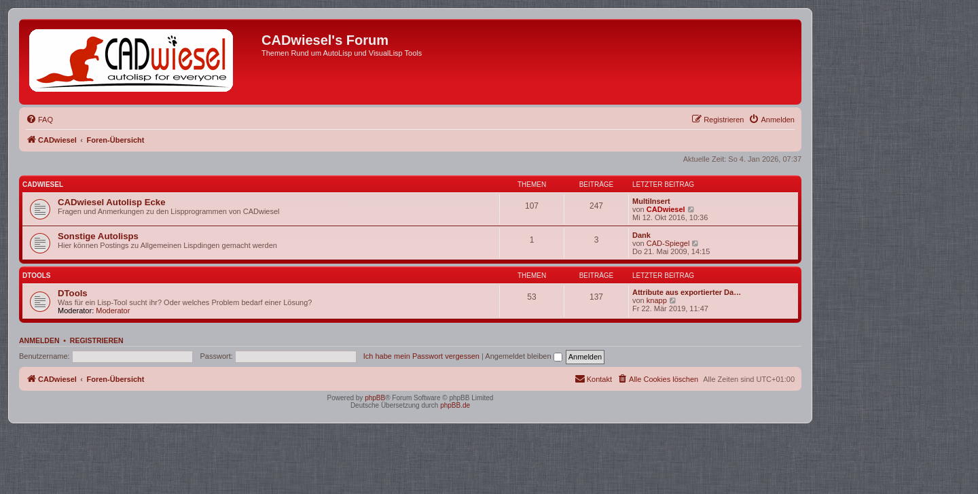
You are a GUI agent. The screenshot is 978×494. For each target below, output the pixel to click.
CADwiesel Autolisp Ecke (112, 202)
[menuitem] (39, 119)
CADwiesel (42, 184)
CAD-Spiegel (668, 243)
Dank (641, 235)
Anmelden (39, 340)
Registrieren (97, 340)
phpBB (375, 398)
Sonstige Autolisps (98, 236)
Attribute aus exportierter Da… (686, 292)
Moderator (113, 310)
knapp (657, 300)
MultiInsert (651, 201)
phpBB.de (455, 405)
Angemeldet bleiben (523, 356)
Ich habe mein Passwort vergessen (421, 356)
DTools (36, 275)
